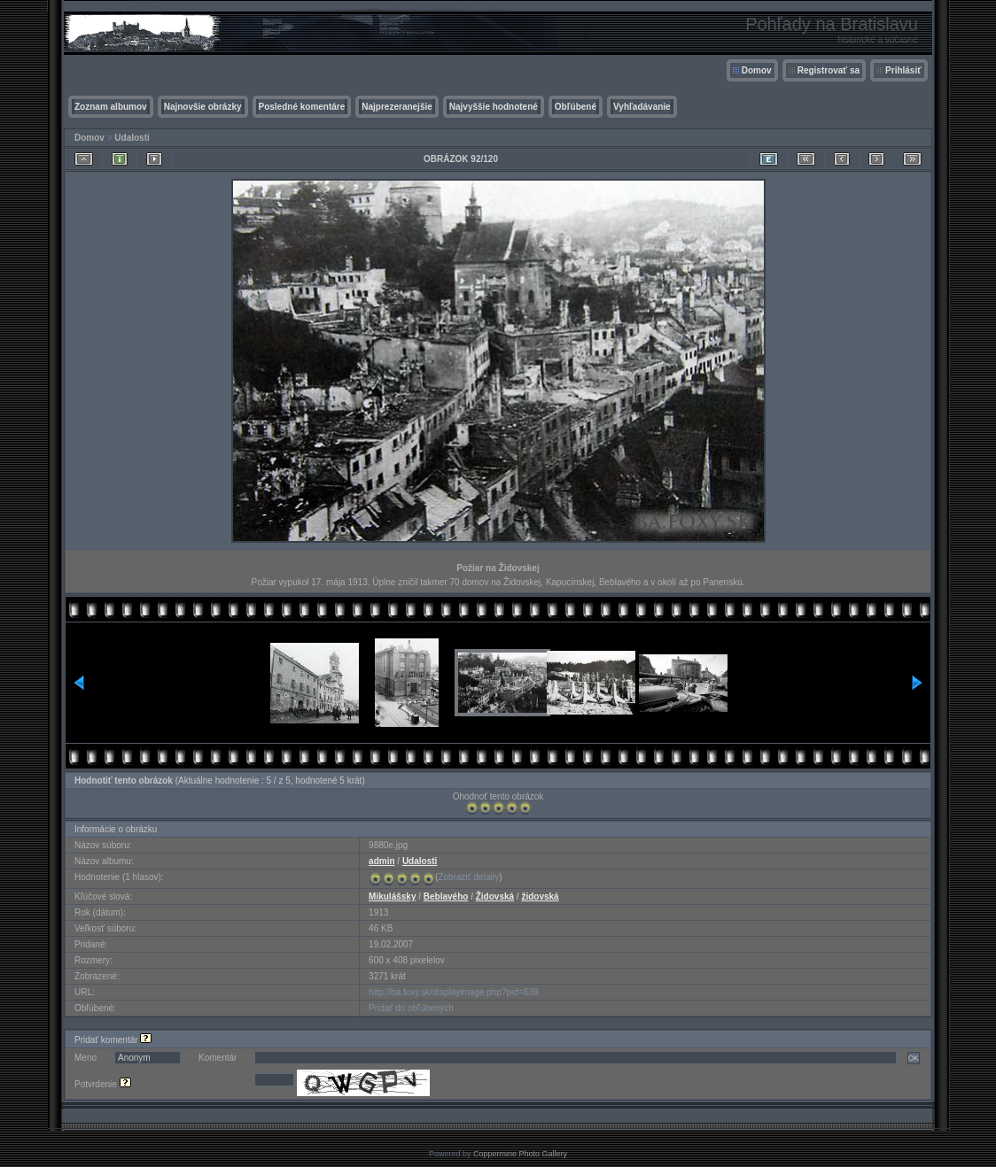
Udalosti (131, 138)
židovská (539, 896)
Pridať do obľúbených (411, 1008)
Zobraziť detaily (468, 877)
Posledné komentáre (302, 107)
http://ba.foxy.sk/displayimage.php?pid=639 (453, 992)
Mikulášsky (392, 896)
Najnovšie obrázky (203, 107)
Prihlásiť (903, 70)
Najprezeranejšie (397, 107)
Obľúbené (575, 107)
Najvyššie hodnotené (493, 107)
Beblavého (446, 896)
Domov (757, 70)
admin (381, 861)
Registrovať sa (829, 70)
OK (913, 1058)
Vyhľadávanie (642, 107)
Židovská (495, 896)
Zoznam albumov (110, 107)
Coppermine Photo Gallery (520, 1153)
